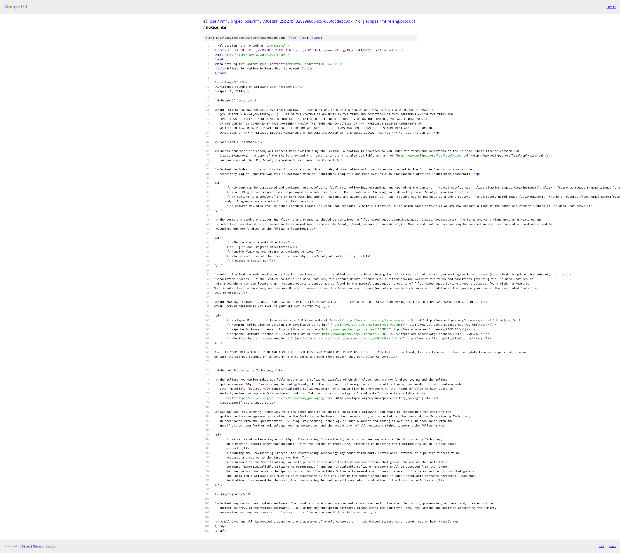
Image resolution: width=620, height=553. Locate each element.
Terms (50, 546)
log (304, 38)
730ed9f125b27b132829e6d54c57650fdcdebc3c (306, 21)
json (612, 546)
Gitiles (26, 546)
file (292, 38)
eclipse (209, 21)
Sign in (611, 7)
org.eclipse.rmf (245, 21)
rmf (223, 21)
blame (316, 38)
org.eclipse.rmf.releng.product (386, 21)
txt (601, 546)
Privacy (38, 546)
